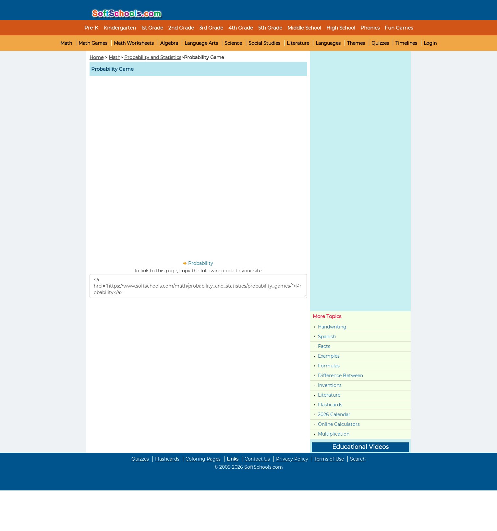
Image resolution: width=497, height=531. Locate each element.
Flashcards (330, 405)
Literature (298, 43)
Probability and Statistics (152, 57)
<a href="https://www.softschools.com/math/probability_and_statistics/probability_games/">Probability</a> (198, 286)
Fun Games (399, 28)
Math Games (93, 43)
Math (66, 43)
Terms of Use (329, 459)
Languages (328, 43)
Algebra (169, 43)
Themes (356, 43)
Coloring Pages (203, 459)
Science (233, 43)
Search (358, 459)
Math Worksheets (134, 43)
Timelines (406, 43)
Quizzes (380, 43)
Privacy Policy (292, 459)
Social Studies (264, 43)
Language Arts (201, 43)
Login (430, 43)
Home (96, 57)
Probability (200, 263)
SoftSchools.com (263, 467)
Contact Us (257, 459)
